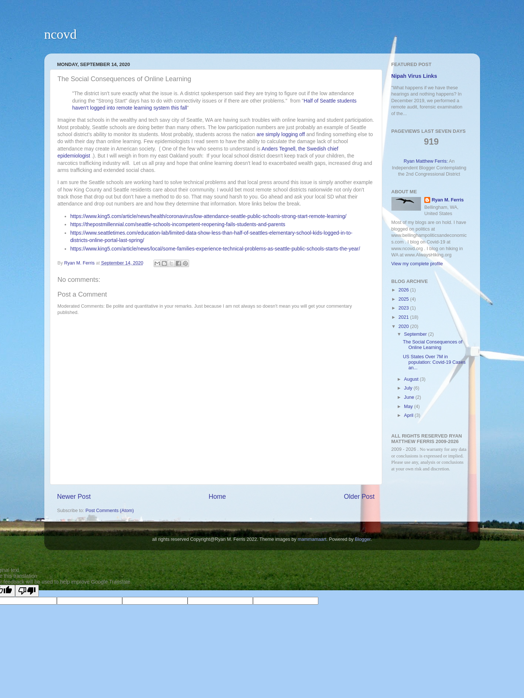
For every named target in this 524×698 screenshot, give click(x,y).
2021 (404, 317)
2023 (404, 308)
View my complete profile (417, 263)
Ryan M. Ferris (448, 200)
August (412, 379)
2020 (404, 326)
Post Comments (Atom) (110, 510)
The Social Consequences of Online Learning (432, 344)
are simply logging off (281, 134)
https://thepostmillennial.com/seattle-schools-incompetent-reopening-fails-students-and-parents (177, 224)
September (416, 334)
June (409, 397)
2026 (404, 290)
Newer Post (74, 496)
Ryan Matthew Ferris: (426, 161)
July (409, 388)
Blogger (363, 539)
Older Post (359, 496)
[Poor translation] (27, 591)
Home (217, 496)
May (409, 406)
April (409, 415)
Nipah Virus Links (414, 76)
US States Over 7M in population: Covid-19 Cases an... (434, 362)
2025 (404, 299)
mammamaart (312, 539)
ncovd (60, 34)
